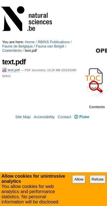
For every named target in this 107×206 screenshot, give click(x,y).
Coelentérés (77, 6)
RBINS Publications (54, 2)
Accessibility (44, 113)
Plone (82, 113)
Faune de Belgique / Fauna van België (33, 6)
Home (30, 2)
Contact (64, 113)
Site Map (23, 113)
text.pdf (11, 26)
